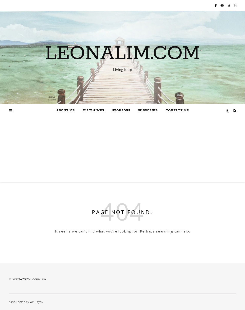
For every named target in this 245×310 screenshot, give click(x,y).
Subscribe (148, 110)
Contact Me (177, 110)
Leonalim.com (122, 53)
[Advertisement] (122, 149)
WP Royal (36, 302)
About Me (65, 110)
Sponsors (121, 110)
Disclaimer (93, 110)
